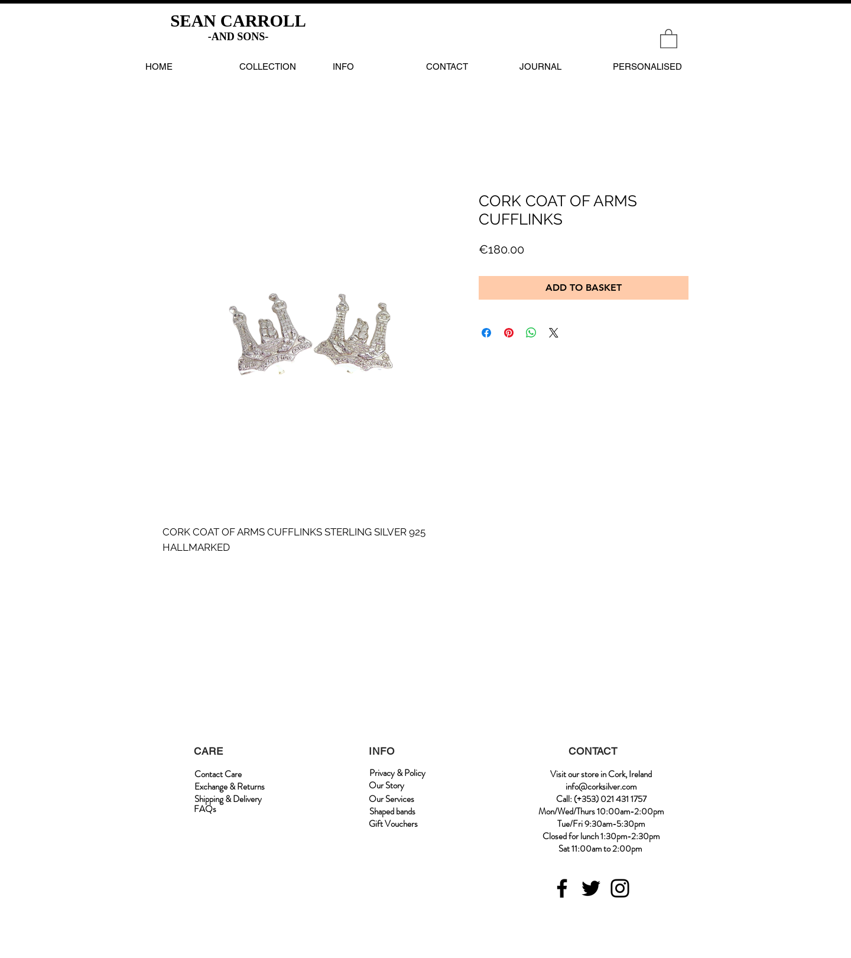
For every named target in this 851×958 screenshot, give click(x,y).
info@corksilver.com (601, 786)
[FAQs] (205, 809)
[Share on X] (554, 333)
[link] (668, 38)
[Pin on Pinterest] (509, 333)
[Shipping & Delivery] (228, 799)
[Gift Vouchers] (393, 824)
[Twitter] (591, 888)
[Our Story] (386, 786)
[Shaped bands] (392, 812)
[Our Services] (391, 799)
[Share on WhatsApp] (531, 333)
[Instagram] (620, 888)
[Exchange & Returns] (229, 787)
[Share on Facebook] (486, 333)
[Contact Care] (218, 774)
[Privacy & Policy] (397, 773)
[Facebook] (562, 888)
